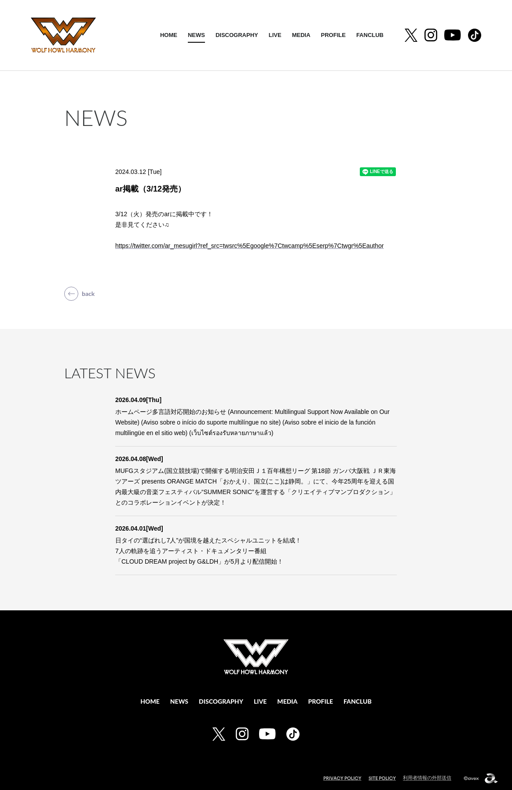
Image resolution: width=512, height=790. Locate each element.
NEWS (196, 35)
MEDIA (301, 35)
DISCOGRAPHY (237, 35)
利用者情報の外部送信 (427, 777)
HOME (168, 35)
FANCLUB (370, 35)
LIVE (275, 35)
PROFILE (333, 35)
